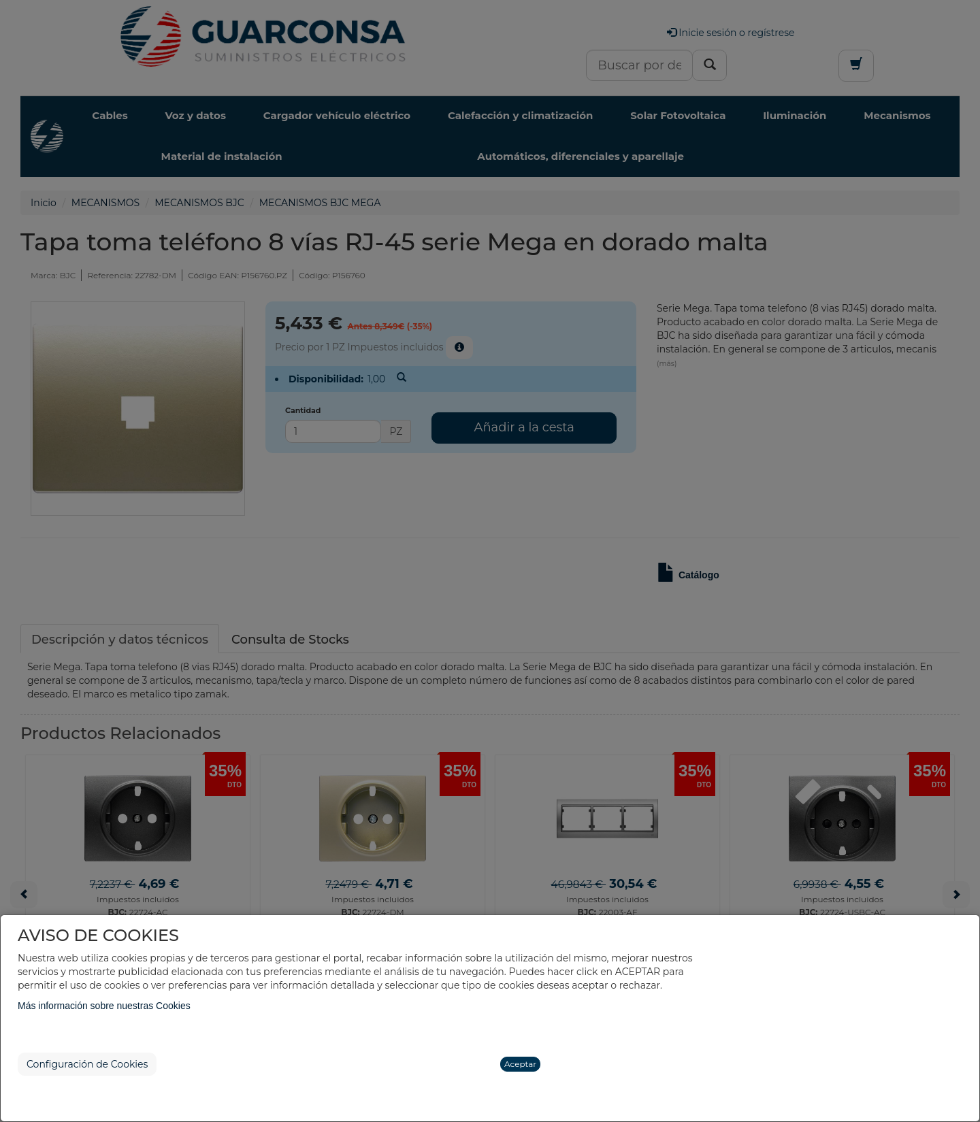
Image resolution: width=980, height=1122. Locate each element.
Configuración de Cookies (87, 1064)
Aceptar (520, 1064)
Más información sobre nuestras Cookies (104, 1005)
